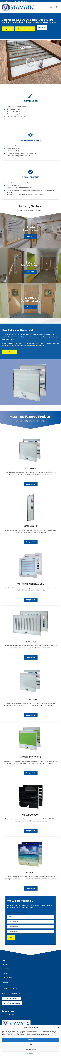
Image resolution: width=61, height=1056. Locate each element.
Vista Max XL (30, 526)
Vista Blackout (30, 815)
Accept (30, 1039)
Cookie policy (29, 1053)
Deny (30, 1044)
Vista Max (30, 468)
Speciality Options (30, 757)
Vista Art (30, 873)
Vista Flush (30, 699)
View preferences (30, 1049)
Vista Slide (30, 642)
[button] (58, 1028)
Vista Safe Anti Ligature (30, 584)
